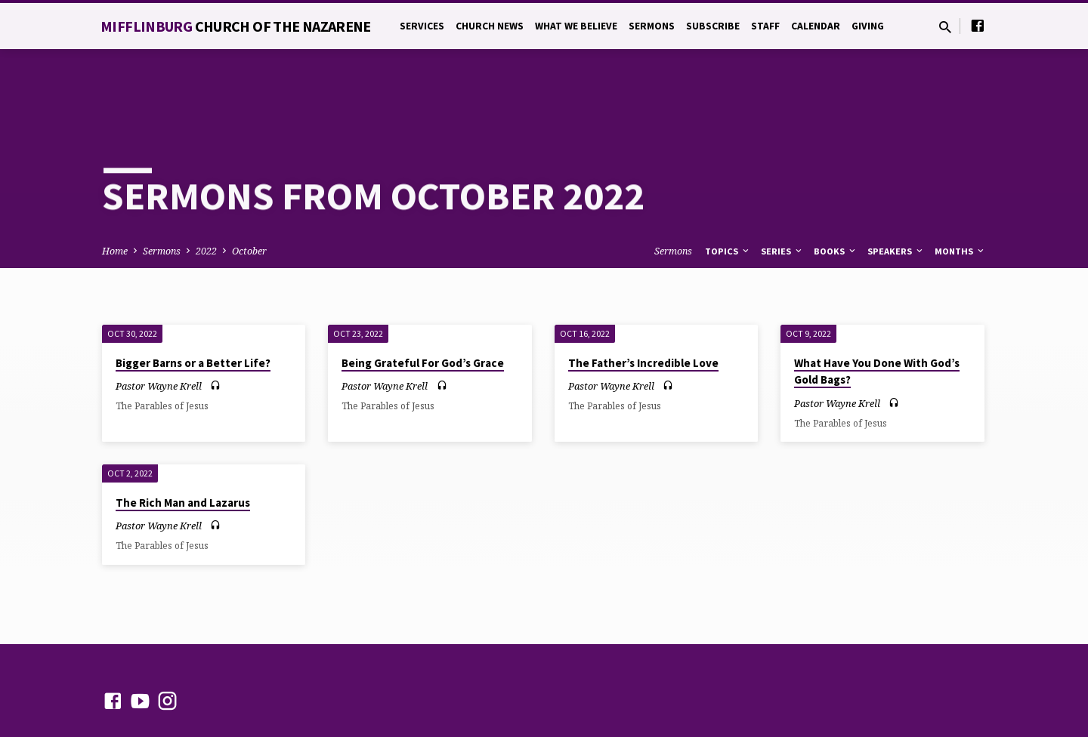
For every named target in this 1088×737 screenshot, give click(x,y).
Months (960, 196)
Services (422, 26)
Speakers (896, 196)
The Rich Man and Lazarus (183, 448)
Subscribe (713, 26)
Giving (868, 26)
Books (836, 196)
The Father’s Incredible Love (643, 308)
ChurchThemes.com (426, 687)
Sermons (652, 26)
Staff (765, 26)
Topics (728, 196)
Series (782, 196)
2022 (206, 196)
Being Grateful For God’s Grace (423, 308)
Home (115, 196)
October (249, 196)
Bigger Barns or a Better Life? (193, 308)
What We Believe (576, 26)
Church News (490, 26)
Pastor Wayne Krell (159, 331)
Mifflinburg (235, 26)
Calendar (815, 26)
